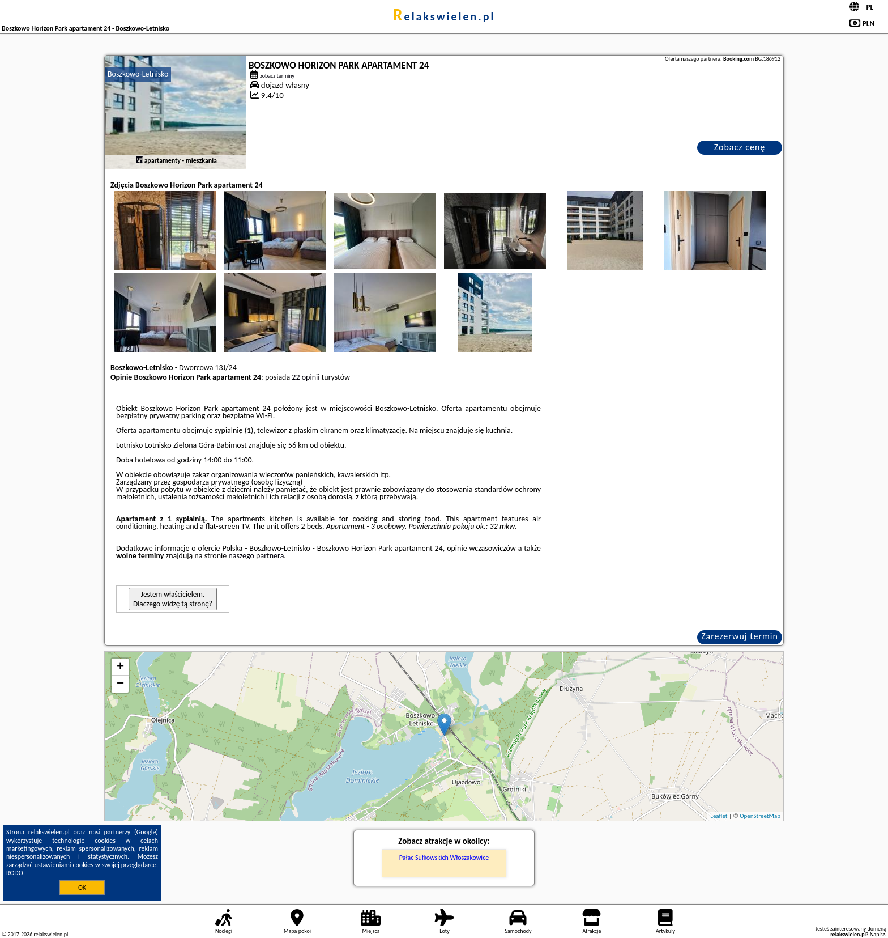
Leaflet (718, 816)
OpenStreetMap (760, 816)
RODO (14, 873)
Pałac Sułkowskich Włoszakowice (444, 857)
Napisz (877, 934)
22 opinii (305, 377)
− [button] (120, 684)
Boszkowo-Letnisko (138, 74)
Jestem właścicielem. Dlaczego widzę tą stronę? (172, 599)
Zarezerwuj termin (739, 636)
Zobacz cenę (740, 147)
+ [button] (120, 667)
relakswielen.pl (444, 16)
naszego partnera (256, 556)
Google (146, 832)
